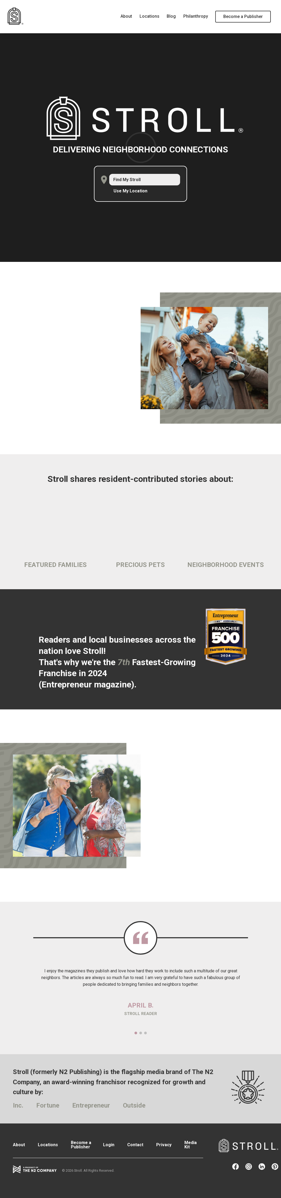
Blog (171, 16)
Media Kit (190, 1144)
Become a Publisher (243, 16)
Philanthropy (195, 16)
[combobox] (144, 179)
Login (108, 1144)
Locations (149, 16)
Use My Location (130, 191)
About (126, 16)
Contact (135, 1144)
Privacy (163, 1144)
